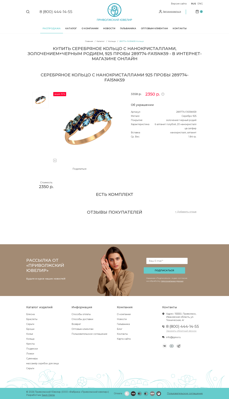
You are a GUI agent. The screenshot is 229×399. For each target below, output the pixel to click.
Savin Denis (48, 395)
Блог (119, 329)
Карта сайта (124, 338)
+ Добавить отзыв (185, 211)
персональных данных (172, 281)
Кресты (30, 343)
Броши (30, 329)
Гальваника (128, 28)
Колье (29, 333)
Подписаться (164, 270)
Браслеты (31, 319)
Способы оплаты (81, 314)
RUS (193, 3)
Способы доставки (82, 319)
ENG (200, 3)
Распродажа (52, 28)
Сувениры (32, 358)
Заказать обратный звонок (181, 330)
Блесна (30, 314)
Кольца (30, 338)
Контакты (180, 28)
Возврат (76, 324)
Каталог (71, 28)
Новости (109, 28)
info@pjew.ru (173, 337)
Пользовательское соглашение (89, 333)
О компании (90, 28)
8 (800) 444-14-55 (56, 12)
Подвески (32, 348)
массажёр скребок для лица (42, 363)
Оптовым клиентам (154, 28)
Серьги (30, 324)
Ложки (30, 353)
